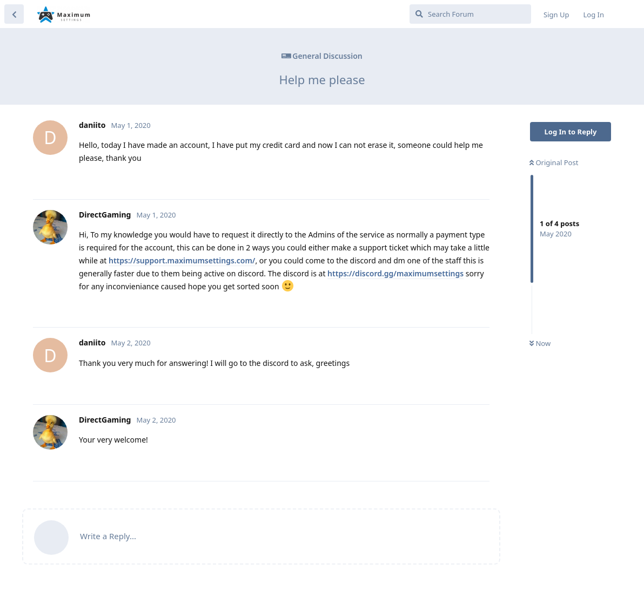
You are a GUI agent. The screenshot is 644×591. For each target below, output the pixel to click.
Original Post (553, 162)
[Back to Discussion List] (14, 14)
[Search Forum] (470, 14)
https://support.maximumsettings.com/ (182, 260)
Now (540, 343)
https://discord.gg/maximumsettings (395, 273)
